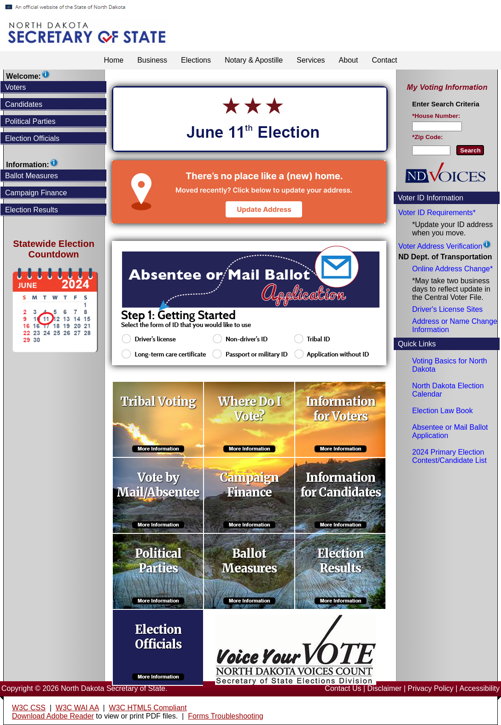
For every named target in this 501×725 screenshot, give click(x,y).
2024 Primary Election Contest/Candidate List (449, 456)
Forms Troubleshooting (225, 716)
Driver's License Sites (447, 309)
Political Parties (158, 561)
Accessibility (480, 688)
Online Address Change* (452, 269)
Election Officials (158, 637)
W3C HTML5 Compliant (147, 708)
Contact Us (343, 688)
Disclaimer (384, 688)
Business (152, 60)
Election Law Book (442, 411)
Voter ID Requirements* (437, 212)
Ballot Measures (249, 561)
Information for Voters (340, 409)
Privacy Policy (431, 688)
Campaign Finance (249, 485)
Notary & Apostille (254, 60)
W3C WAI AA (77, 708)
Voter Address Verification (440, 246)
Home (113, 60)
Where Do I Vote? (249, 409)
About (348, 60)
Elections (196, 60)
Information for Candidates (340, 485)
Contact (384, 60)
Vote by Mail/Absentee (158, 485)
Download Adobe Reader (53, 716)
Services (311, 60)
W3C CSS (29, 708)
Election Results (340, 561)
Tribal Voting (158, 401)
